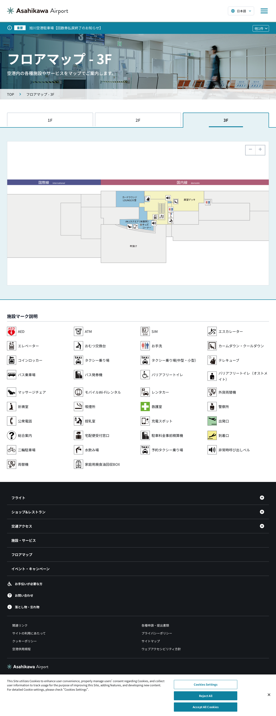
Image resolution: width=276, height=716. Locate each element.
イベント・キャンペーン (30, 568)
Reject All (205, 698)
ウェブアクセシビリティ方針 (161, 649)
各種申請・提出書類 (155, 625)
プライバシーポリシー (156, 633)
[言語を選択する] (241, 11)
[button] (260, 150)
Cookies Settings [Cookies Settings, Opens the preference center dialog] (205, 687)
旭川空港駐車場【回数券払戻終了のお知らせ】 (66, 27)
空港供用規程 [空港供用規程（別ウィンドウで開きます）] (21, 649)
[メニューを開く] (264, 11)
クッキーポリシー (24, 641)
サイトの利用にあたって (29, 633)
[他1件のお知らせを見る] (261, 28)
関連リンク (20, 625)
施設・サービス (23, 540)
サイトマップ (150, 641)
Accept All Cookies (205, 709)
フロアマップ (21, 554)
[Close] (269, 697)
